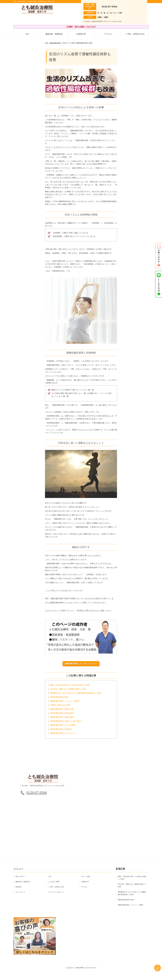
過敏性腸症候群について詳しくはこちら (81, 664)
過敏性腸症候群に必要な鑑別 (62, 715)
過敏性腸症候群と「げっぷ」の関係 (64, 703)
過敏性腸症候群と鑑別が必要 (62, 711)
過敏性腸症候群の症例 (59, 699)
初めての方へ (20, 878)
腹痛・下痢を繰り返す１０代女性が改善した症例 (70, 687)
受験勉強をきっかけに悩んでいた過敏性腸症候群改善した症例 (75, 695)
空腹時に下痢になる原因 (60, 707)
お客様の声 (81, 34)
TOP (27, 34)
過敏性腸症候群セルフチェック (62, 735)
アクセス (108, 34)
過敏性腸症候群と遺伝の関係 (62, 719)
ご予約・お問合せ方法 (134, 34)
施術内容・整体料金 (54, 34)
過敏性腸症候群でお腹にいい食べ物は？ (66, 723)
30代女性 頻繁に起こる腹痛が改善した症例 (68, 691)
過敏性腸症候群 (55, 43)
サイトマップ (20, 894)
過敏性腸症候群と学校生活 (61, 731)
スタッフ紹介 (85, 878)
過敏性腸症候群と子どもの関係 (62, 727)
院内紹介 (19, 889)
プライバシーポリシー (56, 894)
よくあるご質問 (53, 884)
